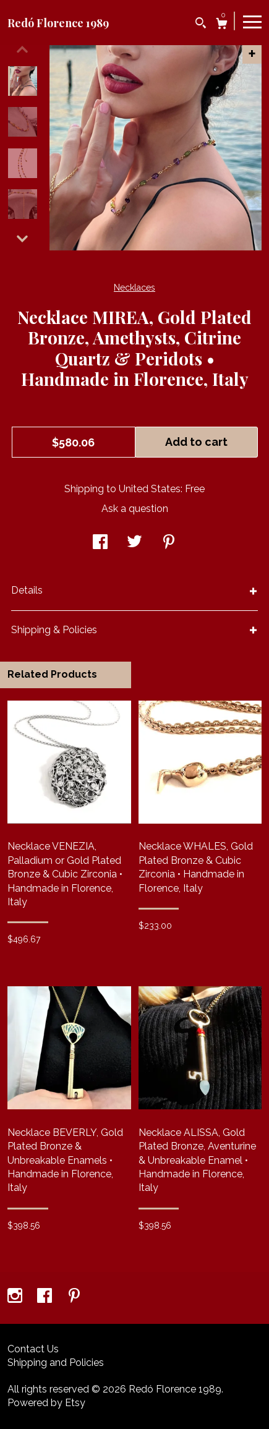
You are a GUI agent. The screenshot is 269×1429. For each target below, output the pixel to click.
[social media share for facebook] (100, 543)
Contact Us (33, 1349)
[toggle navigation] (252, 21)
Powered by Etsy (46, 1403)
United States (150, 489)
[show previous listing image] (22, 49)
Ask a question (134, 508)
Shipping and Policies (55, 1362)
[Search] (201, 24)
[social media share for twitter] (134, 543)
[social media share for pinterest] (168, 543)
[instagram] (16, 1297)
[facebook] (45, 1297)
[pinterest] (74, 1297)
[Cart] (222, 25)
